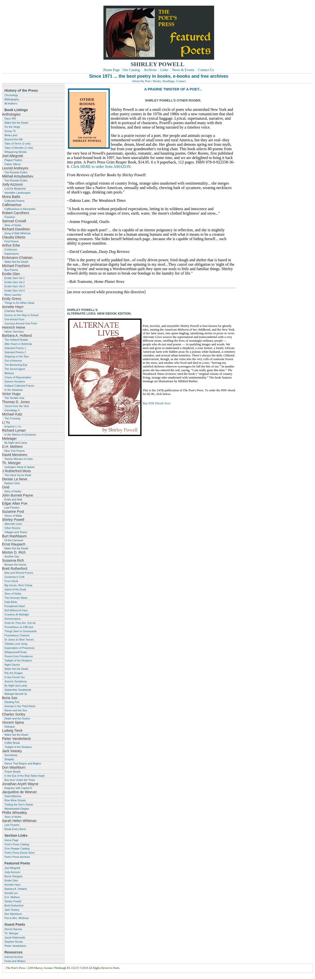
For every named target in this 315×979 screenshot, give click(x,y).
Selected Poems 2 (15, 352)
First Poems (11, 241)
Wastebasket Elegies (16, 808)
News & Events (183, 70)
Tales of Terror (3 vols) (17, 143)
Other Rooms (12, 527)
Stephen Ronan (13, 941)
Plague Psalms (13, 160)
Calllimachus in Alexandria (19, 208)
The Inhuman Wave (16, 597)
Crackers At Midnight (16, 614)
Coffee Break (12, 742)
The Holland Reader (16, 339)
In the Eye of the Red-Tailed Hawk (24, 775)
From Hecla (11, 581)
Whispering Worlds (15, 151)
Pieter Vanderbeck (15, 945)
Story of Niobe (12, 225)
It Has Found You (14, 677)
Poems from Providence (18, 656)
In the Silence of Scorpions (20, 434)
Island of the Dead (15, 589)
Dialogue (9, 726)
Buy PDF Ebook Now (157, 403)
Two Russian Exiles (16, 172)
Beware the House (15, 564)
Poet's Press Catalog (16, 844)
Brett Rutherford (13, 905)
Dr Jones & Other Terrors (19, 639)
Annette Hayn (12, 884)
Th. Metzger (11, 933)
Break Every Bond (15, 829)
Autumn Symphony (15, 681)
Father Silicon (12, 164)
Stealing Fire (11, 702)
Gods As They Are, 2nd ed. (20, 622)
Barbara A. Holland (15, 888)
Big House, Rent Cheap (18, 585)
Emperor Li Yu (12, 426)
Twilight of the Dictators (18, 660)
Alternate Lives (13, 523)
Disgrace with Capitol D (18, 788)
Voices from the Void (16, 406)
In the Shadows (13, 389)
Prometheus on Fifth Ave (18, 627)
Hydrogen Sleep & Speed (19, 467)
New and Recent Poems (18, 572)
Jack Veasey (11, 909)
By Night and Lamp (15, 442)
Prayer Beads (12, 771)
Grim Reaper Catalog (17, 848)
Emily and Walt (13, 499)
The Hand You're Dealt (17, 475)
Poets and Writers (15, 961)
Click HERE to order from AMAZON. (101, 166)
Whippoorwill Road (15, 652)
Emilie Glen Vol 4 (14, 290)
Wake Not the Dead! (16, 122)
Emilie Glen (11, 880)
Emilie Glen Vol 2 (14, 282)
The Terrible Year (14, 397)
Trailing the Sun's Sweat (18, 804)
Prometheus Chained (16, 635)
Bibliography (11, 99)
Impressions (11, 253)
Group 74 (10, 131)
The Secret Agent (14, 368)
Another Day (11, 556)
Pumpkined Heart (14, 606)
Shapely (9, 759)
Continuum (10, 249)
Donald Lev (11, 892)
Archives (150, 70)
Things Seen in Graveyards (20, 631)
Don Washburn (13, 913)
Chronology (11, 95)
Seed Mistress (12, 796)
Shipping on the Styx (16, 356)
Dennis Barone (13, 929)
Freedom (9, 217)
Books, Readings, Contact (169, 81)
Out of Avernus (13, 360)
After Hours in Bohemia (18, 343)
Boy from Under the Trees (19, 779)
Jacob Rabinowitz (14, 937)
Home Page (111, 70)
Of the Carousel (13, 540)
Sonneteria (10, 755)
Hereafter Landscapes (17, 192)
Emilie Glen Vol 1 (14, 278)
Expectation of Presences (19, 647)
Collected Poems (14, 200)
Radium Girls (12, 483)
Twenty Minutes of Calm (18, 458)
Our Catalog (131, 70)
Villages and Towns (15, 532)
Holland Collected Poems (19, 385)
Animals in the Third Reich (19, 706)
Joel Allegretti (12, 867)
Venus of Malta (13, 515)
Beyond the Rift (13, 139)
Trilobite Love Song (15, 643)
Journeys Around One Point (20, 323)
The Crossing (12, 418)
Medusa (9, 373)
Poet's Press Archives (17, 856)
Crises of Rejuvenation (17, 377)
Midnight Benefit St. (16, 693)
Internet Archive (13, 956)
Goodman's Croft (14, 576)
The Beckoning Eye (16, 364)
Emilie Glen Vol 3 (14, 286)
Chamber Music (13, 310)
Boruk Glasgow (13, 876)
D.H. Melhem (12, 897)
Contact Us (206, 70)
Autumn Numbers (14, 381)
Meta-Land (10, 135)
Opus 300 (10, 118)
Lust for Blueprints (15, 188)
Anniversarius (12, 618)
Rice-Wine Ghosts (15, 800)
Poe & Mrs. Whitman (16, 918)
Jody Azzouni (12, 872)
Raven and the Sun (15, 710)
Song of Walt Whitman (17, 233)
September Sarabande (17, 689)
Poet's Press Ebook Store (19, 852)
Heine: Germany (14, 331)
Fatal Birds (10, 601)
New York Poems (14, 450)
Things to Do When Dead (19, 302)
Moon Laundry (12, 294)
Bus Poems (11, 269)
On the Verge (12, 126)
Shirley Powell (12, 901)
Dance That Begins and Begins (22, 763)
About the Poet (141, 81)
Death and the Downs (17, 718)
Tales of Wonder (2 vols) (18, 147)
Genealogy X (12, 410)
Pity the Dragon (13, 673)
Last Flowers (11, 507)
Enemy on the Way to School (21, 315)
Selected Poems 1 (15, 348)
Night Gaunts (12, 664)
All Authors (10, 103)
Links (164, 70)
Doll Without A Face (16, 610)
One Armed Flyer (14, 319)
